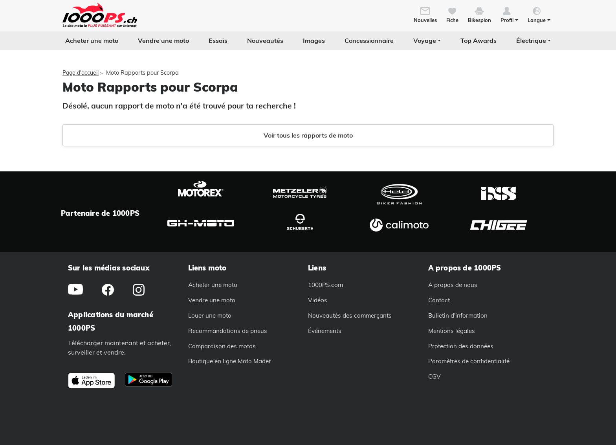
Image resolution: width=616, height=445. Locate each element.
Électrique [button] (531, 40)
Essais (218, 40)
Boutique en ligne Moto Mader (229, 361)
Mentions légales (451, 331)
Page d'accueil (80, 72)
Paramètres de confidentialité (469, 361)
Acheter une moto (91, 40)
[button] (509, 14)
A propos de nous (452, 285)
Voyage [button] (424, 40)
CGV (434, 376)
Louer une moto (209, 315)
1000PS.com (325, 285)
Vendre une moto (163, 40)
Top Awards (478, 40)
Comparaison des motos (222, 346)
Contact (439, 300)
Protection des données (460, 346)
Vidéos (317, 300)
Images (314, 40)
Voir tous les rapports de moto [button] (308, 135)
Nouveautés (265, 40)
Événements (324, 331)
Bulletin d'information (458, 315)
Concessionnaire (369, 40)
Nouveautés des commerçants (350, 315)
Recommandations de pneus (227, 331)
